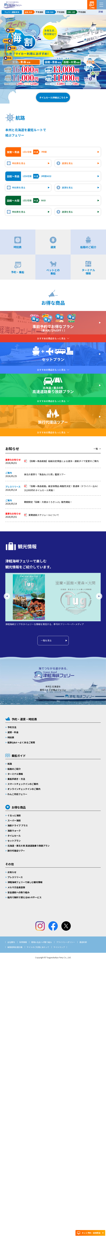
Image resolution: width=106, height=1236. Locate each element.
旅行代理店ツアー (16, 850)
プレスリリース (15, 877)
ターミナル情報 (15, 773)
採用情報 (23, 942)
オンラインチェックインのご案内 (24, 788)
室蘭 (10, 30)
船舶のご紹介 (14, 768)
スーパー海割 (14, 820)
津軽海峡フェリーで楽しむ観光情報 (25, 882)
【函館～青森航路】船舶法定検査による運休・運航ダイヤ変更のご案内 (63, 461)
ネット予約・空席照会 (91, 1232)
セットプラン (14, 840)
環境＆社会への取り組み (41, 942)
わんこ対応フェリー (17, 794)
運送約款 (83, 942)
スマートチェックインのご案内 (23, 783)
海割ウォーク (14, 830)
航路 (10, 763)
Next (99, 596)
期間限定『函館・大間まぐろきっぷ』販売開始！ (48, 501)
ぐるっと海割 (14, 815)
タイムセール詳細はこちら (52, 97)
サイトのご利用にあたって (38, 947)
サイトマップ (59, 947)
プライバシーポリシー (65, 942)
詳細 (100, 11)
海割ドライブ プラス (18, 825)
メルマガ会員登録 (16, 887)
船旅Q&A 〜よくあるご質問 (21, 742)
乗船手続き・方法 (16, 778)
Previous (7, 596)
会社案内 (11, 942)
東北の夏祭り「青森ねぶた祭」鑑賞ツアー (46, 474)
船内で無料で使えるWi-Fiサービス (24, 897)
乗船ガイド (19, 756)
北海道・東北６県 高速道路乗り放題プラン (29, 845)
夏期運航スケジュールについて (43, 514)
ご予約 (92, 7)
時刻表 (11, 737)
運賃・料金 (13, 732)
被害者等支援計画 (14, 947)
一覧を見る (46, 640)
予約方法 (12, 727)
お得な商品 (19, 807)
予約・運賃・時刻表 (24, 719)
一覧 (95, 448)
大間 (12, 48)
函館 (7, 41)
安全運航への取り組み (18, 892)
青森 (8, 58)
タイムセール (14, 835)
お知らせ (12, 872)
